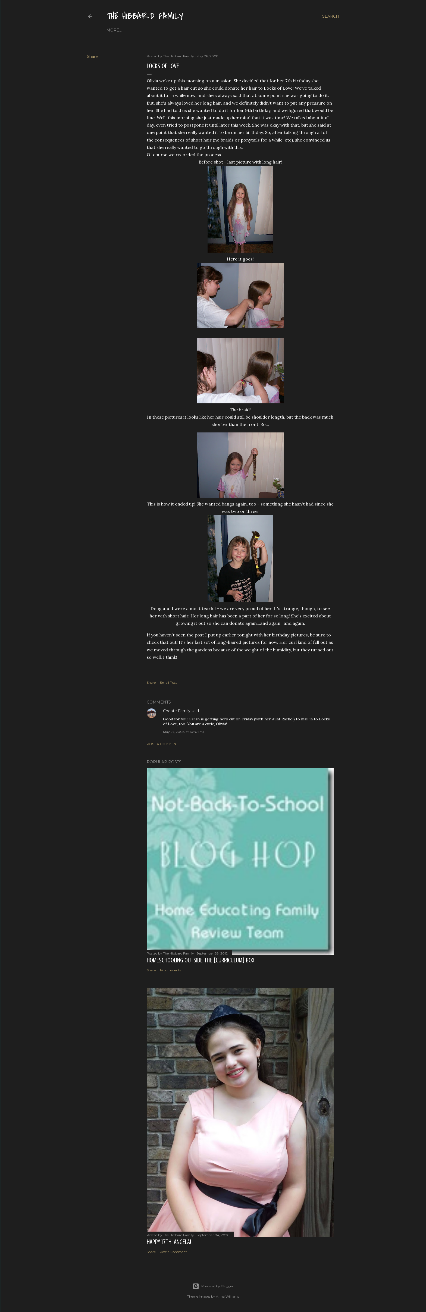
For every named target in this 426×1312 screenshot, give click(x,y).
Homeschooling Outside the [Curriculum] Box (200, 960)
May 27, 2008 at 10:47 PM (183, 732)
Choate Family (176, 710)
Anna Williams (227, 1296)
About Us (133, 30)
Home (113, 30)
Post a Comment (162, 744)
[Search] (330, 16)
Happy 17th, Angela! (169, 1242)
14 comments (170, 970)
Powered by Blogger (213, 1286)
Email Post (168, 682)
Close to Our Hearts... (171, 30)
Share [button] (92, 56)
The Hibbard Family (144, 16)
